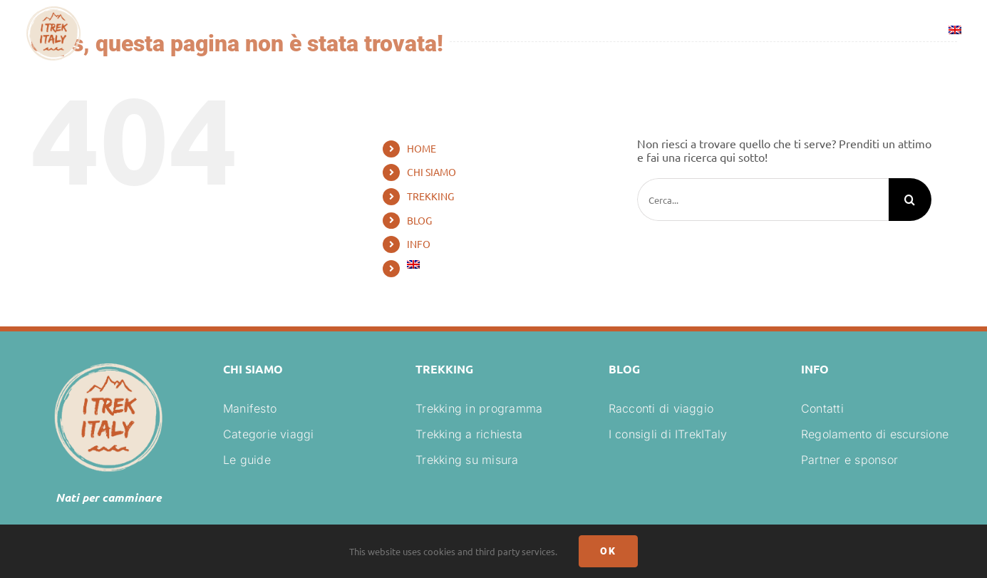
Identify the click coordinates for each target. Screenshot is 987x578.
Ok (608, 551)
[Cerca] (910, 199)
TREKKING (430, 196)
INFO (418, 243)
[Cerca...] (763, 199)
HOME (421, 148)
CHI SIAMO (431, 171)
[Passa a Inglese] (955, 32)
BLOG (419, 220)
